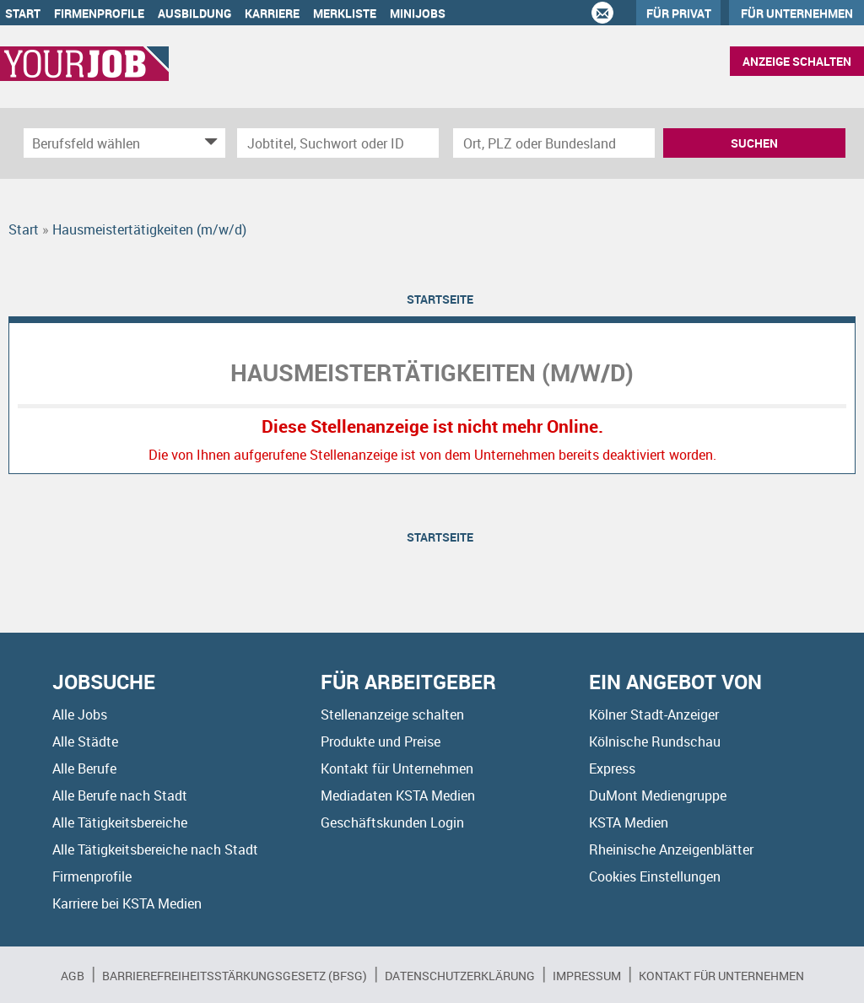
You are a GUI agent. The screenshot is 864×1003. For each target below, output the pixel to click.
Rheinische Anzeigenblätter (671, 849)
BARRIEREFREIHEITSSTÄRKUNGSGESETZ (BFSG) (234, 976)
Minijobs (418, 13)
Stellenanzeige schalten (392, 714)
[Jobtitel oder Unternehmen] (338, 143)
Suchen (754, 143)
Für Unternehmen (797, 13)
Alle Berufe (84, 768)
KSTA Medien (628, 822)
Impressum (587, 976)
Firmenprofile (99, 13)
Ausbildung (194, 13)
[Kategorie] (108, 143)
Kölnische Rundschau (655, 741)
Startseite (440, 299)
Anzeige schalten (796, 61)
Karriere (272, 13)
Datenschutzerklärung (460, 976)
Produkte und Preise (380, 741)
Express (612, 768)
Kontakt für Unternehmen (397, 768)
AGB (72, 976)
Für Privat (678, 13)
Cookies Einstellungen (655, 876)
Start (22, 13)
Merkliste (344, 13)
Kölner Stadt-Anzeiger (654, 714)
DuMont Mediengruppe (657, 795)
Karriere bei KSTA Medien (127, 903)
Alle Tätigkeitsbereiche (119, 822)
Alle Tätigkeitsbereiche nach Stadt (155, 849)
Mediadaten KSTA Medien (398, 795)
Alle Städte (85, 741)
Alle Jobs (79, 714)
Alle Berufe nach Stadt (119, 795)
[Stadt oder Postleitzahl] (554, 143)
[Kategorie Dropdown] (208, 143)
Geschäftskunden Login (392, 822)
